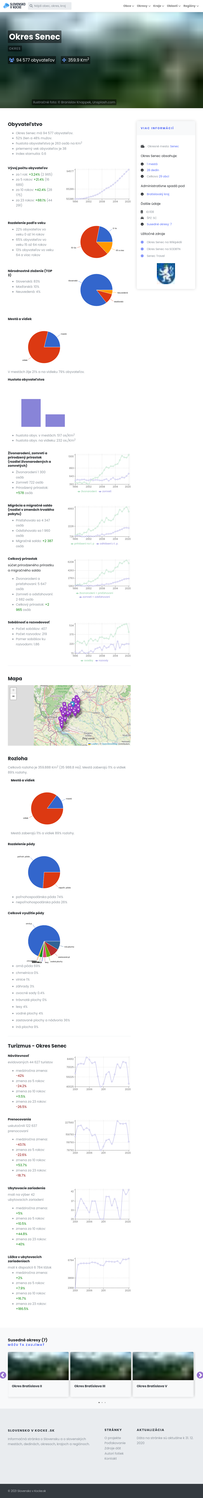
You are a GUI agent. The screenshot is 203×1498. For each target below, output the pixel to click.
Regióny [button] (189, 6)
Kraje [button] (157, 6)
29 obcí (164, 176)
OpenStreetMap (110, 744)
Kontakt (111, 1458)
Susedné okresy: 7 (159, 224)
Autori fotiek (114, 1453)
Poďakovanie (115, 1443)
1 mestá (152, 164)
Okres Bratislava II (27, 1386)
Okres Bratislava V (152, 1386)
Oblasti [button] (172, 6)
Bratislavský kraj (158, 194)
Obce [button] (127, 6)
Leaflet (93, 744)
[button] (65, 708)
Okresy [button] (142, 6)
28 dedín (153, 170)
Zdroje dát (113, 1448)
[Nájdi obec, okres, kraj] (49, 6)
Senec (174, 146)
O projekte (113, 1438)
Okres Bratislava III (89, 1386)
